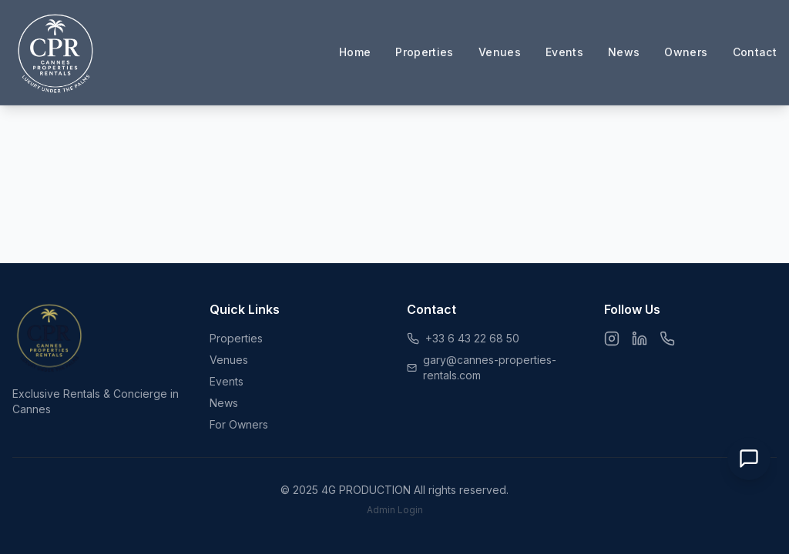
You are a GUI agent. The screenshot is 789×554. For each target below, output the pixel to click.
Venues (499, 51)
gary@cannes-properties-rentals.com (489, 367)
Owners (685, 51)
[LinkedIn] (639, 338)
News (624, 51)
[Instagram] (611, 338)
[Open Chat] (749, 458)
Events (564, 51)
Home (355, 51)
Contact (755, 51)
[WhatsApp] (667, 338)
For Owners (239, 424)
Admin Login (395, 510)
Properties (424, 51)
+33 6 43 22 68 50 (472, 338)
